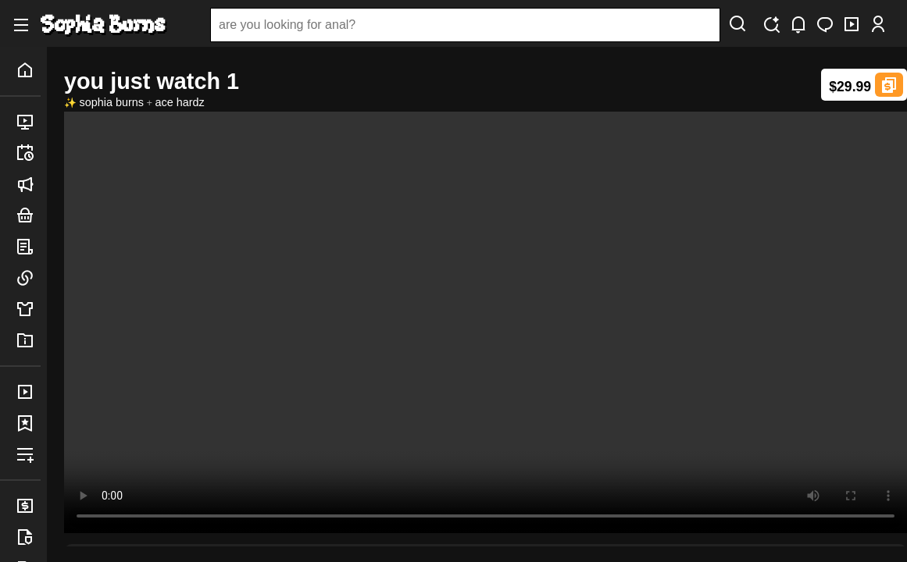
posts (28, 246)
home (28, 70)
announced (28, 184)
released (28, 121)
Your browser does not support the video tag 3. (485, 322)
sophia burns (112, 102)
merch (28, 309)
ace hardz (180, 102)
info (28, 340)
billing (28, 505)
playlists (28, 454)
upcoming (28, 153)
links (28, 278)
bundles (28, 215)
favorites (28, 423)
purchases (28, 391)
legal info (28, 537)
